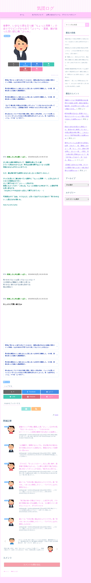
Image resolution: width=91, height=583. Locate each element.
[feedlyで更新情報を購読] (29, 404)
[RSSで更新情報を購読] (33, 404)
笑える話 (6, 377)
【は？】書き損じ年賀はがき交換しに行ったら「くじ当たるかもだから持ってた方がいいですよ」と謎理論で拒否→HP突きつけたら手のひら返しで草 (30, 101)
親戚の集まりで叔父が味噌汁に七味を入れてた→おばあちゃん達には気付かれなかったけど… (77, 41)
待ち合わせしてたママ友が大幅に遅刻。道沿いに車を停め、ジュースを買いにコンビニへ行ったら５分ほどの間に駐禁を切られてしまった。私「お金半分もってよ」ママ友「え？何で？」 (30, 111)
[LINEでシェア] (35, 64)
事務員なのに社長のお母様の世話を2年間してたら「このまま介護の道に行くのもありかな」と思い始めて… (77, 50)
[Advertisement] (31, 136)
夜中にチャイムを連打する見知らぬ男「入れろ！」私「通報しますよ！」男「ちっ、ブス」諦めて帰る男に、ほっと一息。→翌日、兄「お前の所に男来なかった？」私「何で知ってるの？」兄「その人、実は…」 (77, 151)
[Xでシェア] (7, 64)
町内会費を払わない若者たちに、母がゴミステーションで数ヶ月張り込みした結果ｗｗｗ (77, 116)
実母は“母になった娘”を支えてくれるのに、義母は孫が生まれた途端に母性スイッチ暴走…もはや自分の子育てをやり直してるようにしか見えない (30, 76)
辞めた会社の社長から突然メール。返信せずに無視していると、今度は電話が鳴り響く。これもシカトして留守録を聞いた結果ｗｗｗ (77, 132)
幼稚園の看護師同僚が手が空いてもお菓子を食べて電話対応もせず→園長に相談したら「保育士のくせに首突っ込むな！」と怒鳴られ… (77, 73)
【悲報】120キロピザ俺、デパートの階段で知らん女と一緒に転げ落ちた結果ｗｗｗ (77, 167)
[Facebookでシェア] (17, 64)
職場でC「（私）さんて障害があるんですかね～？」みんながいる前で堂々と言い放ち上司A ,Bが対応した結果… (77, 83)
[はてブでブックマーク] (26, 64)
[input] (77, 25)
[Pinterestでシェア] (45, 64)
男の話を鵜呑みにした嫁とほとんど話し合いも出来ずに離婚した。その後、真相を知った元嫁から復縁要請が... (30, 85)
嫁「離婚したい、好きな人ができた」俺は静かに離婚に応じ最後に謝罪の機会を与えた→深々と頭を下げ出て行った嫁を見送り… (77, 61)
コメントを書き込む (32, 561)
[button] (54, 64)
